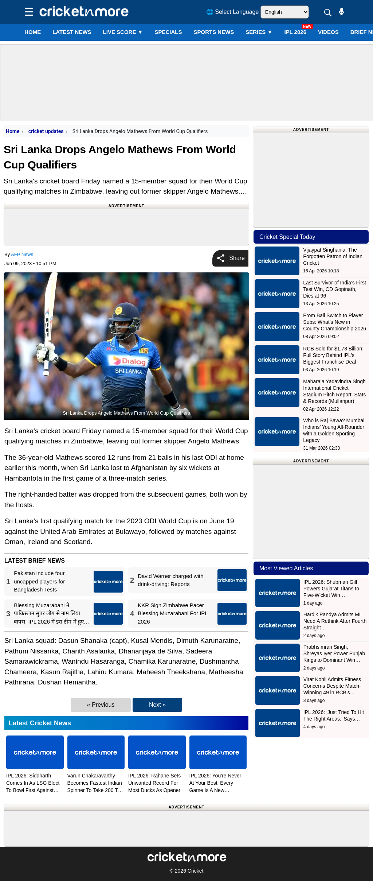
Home (32, 32)
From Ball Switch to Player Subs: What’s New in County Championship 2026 (334, 322)
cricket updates (46, 131)
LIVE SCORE (123, 32)
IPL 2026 (295, 32)
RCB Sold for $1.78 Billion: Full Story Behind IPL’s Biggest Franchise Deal (333, 355)
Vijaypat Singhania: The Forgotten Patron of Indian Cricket (332, 256)
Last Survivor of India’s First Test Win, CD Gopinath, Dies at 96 (334, 289)
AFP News (22, 254)
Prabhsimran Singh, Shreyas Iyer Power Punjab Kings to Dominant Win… (334, 653)
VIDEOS (328, 32)
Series (259, 32)
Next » (157, 705)
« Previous (101, 705)
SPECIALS (168, 32)
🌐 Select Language (232, 12)
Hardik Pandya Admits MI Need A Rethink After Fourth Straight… (335, 621)
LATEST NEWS (71, 32)
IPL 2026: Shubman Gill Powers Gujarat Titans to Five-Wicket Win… (331, 588)
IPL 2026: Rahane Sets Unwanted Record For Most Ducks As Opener (154, 783)
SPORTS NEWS (213, 32)
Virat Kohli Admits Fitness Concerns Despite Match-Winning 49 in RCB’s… (332, 685)
